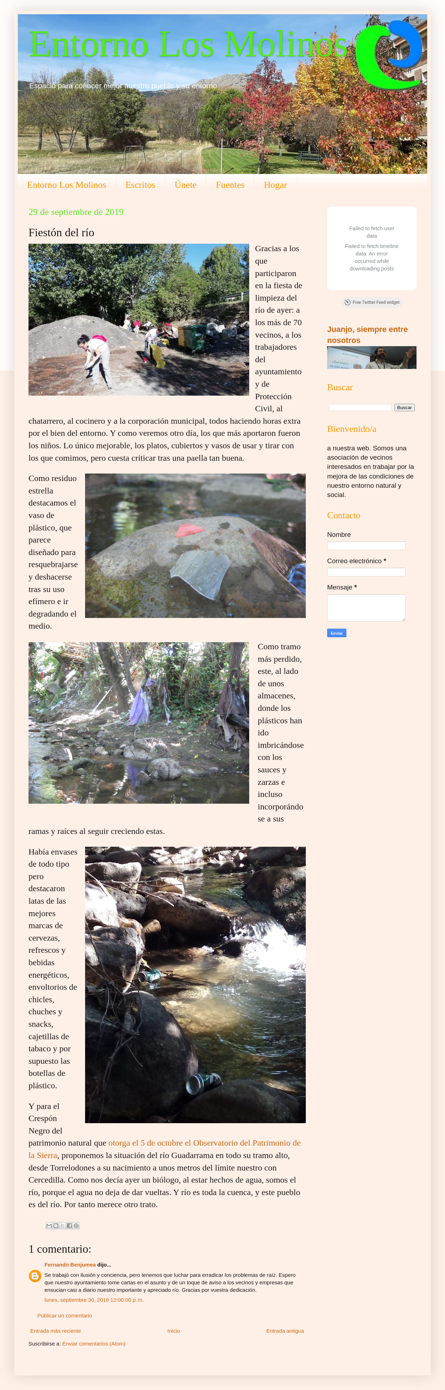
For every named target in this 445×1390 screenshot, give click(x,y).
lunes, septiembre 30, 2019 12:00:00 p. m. (94, 1300)
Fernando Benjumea (70, 1265)
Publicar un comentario (64, 1315)
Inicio (173, 1331)
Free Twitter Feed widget (372, 302)
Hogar (275, 185)
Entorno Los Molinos (188, 43)
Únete (185, 185)
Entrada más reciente (55, 1331)
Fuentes (230, 185)
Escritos (140, 185)
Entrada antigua (285, 1331)
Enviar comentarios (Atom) (94, 1344)
